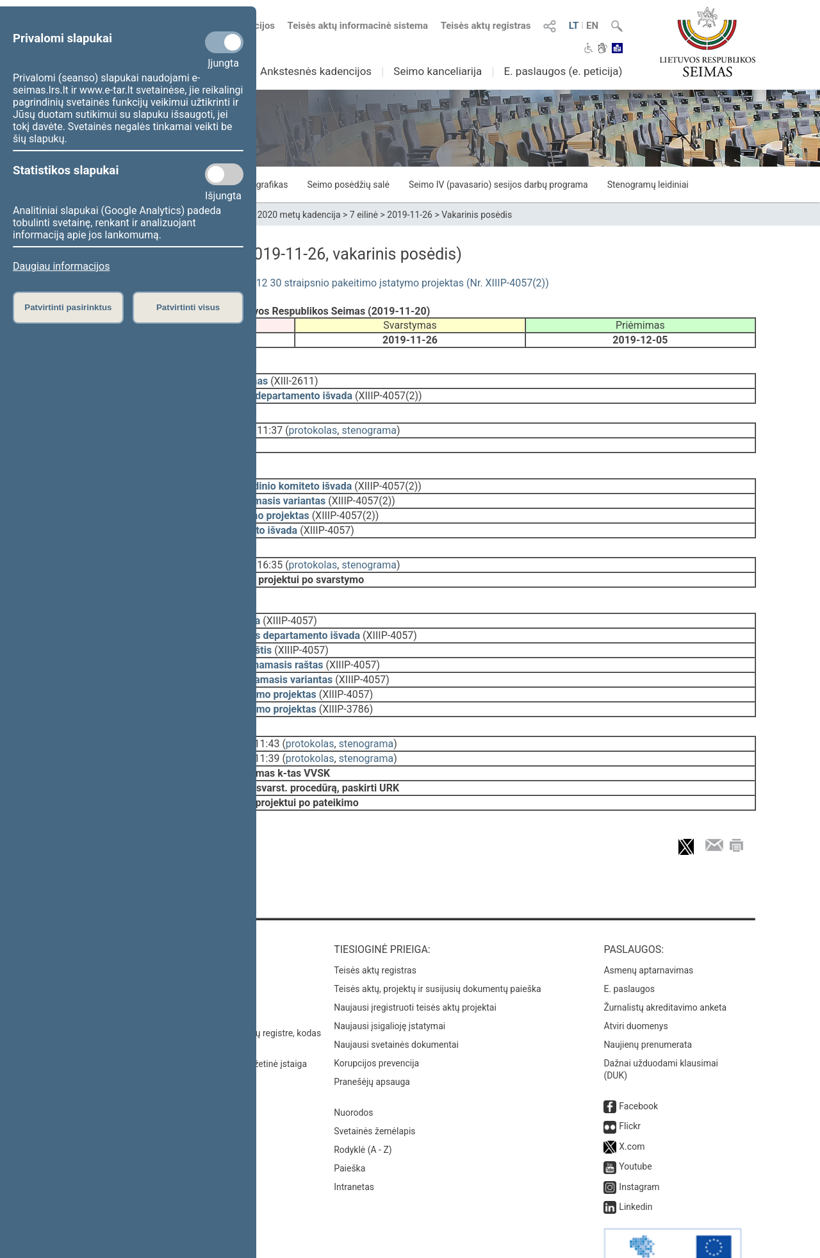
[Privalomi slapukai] (224, 42)
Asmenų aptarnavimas (648, 934)
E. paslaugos (629, 953)
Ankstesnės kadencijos (316, 71)
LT (574, 25)
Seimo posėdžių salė (348, 184)
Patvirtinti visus (188, 307)
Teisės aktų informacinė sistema (358, 25)
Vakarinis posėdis (476, 215)
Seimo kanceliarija (437, 71)
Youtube (635, 1130)
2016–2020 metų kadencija (286, 215)
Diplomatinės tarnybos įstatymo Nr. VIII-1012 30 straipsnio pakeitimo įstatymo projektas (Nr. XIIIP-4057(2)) (306, 283)
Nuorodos (353, 1077)
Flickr (630, 1090)
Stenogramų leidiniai (648, 184)
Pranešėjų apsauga (372, 1046)
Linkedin (635, 1171)
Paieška (349, 1132)
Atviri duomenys (635, 990)
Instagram (639, 1151)
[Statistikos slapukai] (224, 174)
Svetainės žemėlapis (374, 1095)
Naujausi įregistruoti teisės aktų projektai (415, 971)
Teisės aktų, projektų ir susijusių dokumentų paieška (437, 953)
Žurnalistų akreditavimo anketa (664, 971)
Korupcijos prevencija (376, 1027)
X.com (631, 1110)
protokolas (313, 421)
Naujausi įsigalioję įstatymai (389, 990)
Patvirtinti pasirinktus (67, 307)
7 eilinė (364, 215)
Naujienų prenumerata (647, 1009)
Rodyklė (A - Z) (363, 1114)
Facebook (638, 1070)
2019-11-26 (409, 215)
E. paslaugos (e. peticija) (563, 71)
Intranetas (354, 1151)
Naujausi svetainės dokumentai (396, 1009)
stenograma (368, 421)
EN (592, 25)
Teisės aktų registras (486, 25)
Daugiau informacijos (61, 266)
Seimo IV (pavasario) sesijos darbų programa (498, 184)
